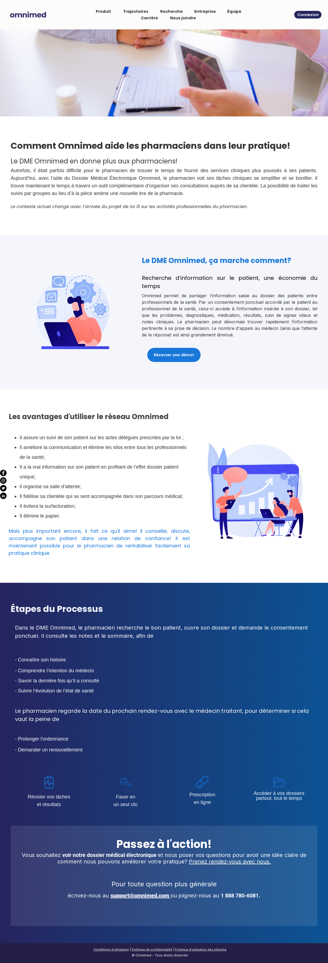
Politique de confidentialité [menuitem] (152, 949)
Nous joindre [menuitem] (181, 18)
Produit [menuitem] (101, 11)
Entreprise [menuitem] (203, 11)
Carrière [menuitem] (148, 18)
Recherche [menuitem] (170, 11)
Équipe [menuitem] (233, 11)
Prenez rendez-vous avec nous (229, 861)
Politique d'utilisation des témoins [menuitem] (200, 949)
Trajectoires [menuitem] (134, 11)
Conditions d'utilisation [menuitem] (111, 949)
